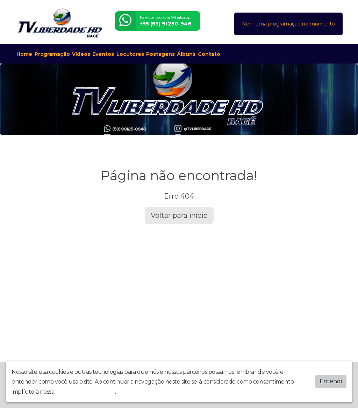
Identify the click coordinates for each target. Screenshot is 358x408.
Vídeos (81, 54)
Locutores (130, 54)
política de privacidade (85, 391)
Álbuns (186, 54)
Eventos (103, 54)
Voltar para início (179, 215)
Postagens (160, 54)
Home (24, 54)
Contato (209, 54)
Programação (52, 54)
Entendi (331, 381)
